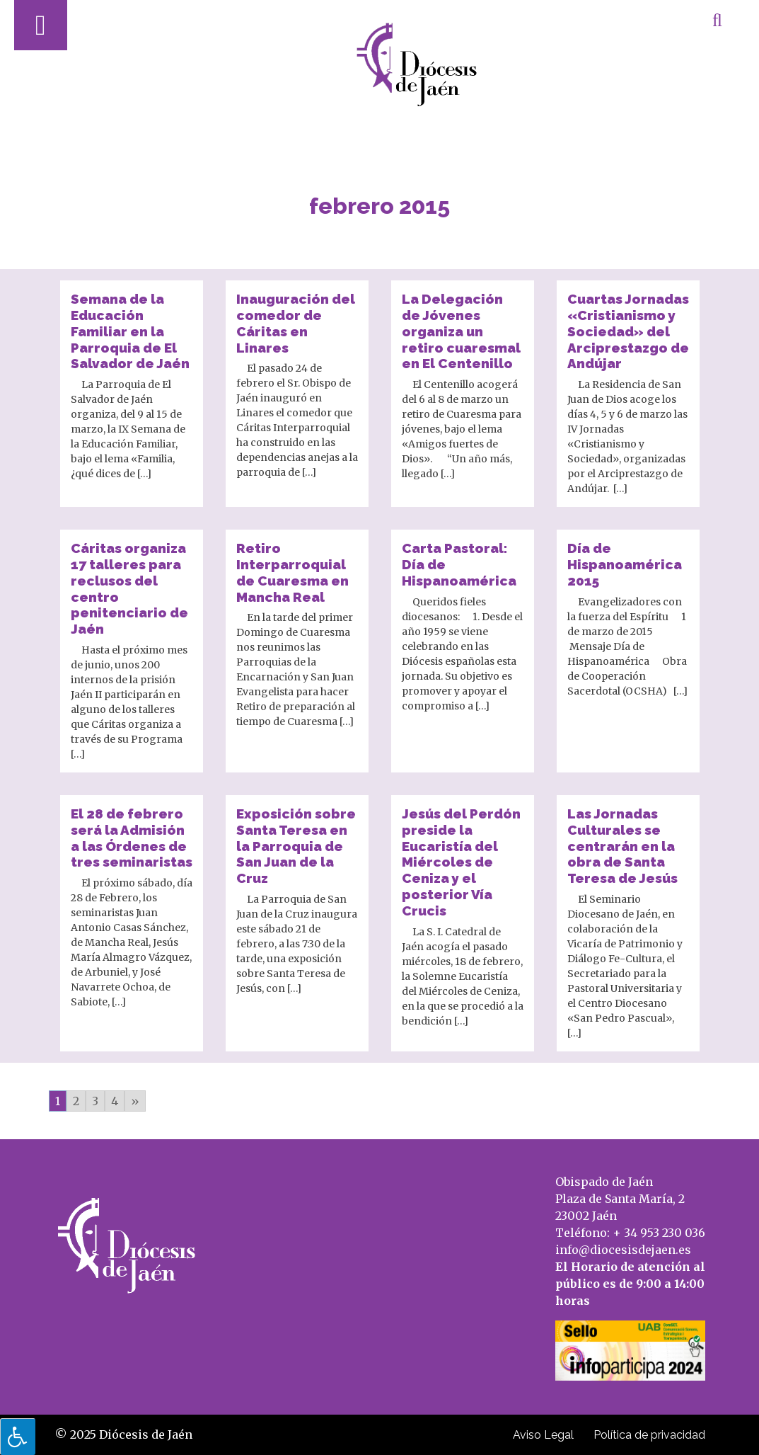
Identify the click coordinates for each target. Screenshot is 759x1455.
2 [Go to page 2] (76, 1101)
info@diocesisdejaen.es (623, 1250)
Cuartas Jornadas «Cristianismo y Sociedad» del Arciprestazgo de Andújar (628, 331)
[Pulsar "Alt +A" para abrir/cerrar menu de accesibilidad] (17, 1436)
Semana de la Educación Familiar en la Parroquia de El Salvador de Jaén (130, 331)
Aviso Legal (543, 1435)
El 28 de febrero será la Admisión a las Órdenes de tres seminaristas (131, 837)
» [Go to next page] (135, 1101)
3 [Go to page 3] (95, 1101)
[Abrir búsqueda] (717, 19)
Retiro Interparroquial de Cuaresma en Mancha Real (292, 572)
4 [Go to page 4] (114, 1101)
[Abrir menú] (40, 25)
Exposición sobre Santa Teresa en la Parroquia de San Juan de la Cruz (296, 846)
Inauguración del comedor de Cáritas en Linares (295, 323)
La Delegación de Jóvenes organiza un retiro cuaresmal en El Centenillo (461, 331)
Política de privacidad (649, 1435)
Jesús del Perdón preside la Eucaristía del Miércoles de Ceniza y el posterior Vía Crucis (461, 862)
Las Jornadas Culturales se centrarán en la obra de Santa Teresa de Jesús (622, 846)
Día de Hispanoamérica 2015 (624, 564)
